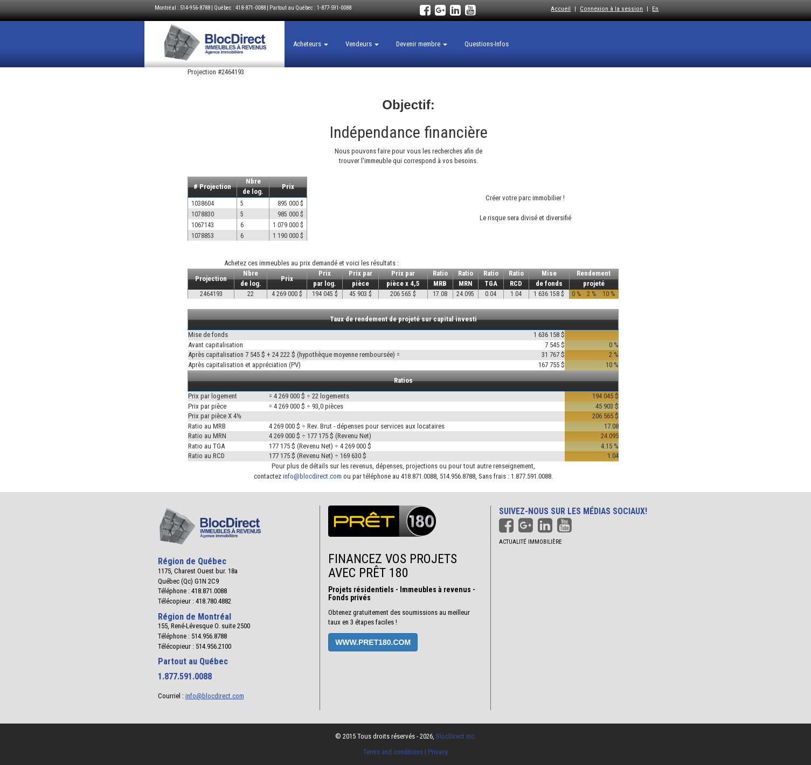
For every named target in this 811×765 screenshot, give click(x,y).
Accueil (561, 8)
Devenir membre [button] (421, 44)
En (655, 8)
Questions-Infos (487, 44)
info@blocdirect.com (312, 476)
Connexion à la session (611, 8)
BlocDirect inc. (456, 736)
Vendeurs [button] (362, 44)
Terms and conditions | (395, 752)
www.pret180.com (373, 642)
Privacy (438, 752)
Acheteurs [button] (310, 44)
